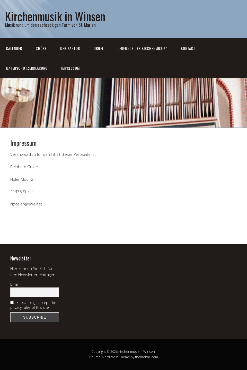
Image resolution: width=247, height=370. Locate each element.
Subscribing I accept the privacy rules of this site (33, 305)
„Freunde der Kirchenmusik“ (142, 48)
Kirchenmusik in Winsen (55, 16)
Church (95, 357)
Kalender (14, 48)
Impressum (70, 68)
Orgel (99, 48)
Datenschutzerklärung (27, 68)
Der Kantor (70, 48)
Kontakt (188, 48)
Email (14, 284)
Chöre (41, 48)
